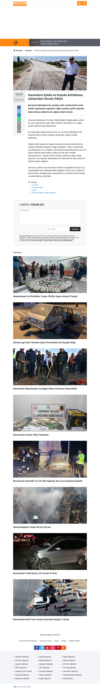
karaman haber (37, 187)
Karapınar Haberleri (22, 679)
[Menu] (79, 3)
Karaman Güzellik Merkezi (28, 641)
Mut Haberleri (68, 679)
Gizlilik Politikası (74, 641)
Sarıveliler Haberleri (70, 671)
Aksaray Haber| (58, 240)
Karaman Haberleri (22, 657)
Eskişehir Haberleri (46, 664)
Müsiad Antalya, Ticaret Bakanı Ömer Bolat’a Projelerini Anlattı (54, 42)
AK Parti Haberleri (69, 664)
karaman (35, 185)
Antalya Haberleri (45, 660)
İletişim (63, 641)
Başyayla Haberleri (22, 675)
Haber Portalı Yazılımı (24, 687)
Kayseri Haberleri (21, 664)
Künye (56, 641)
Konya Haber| (48, 240)
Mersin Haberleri (69, 660)
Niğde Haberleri (69, 657)
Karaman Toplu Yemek (23, 671)
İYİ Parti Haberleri (69, 668)
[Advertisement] (50, 23)
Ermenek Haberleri (46, 671)
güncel (34, 190)
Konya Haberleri (45, 657)
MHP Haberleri (20, 668)
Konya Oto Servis (46, 641)
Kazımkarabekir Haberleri (72, 675)
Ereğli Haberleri (45, 679)
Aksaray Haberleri (22, 660)
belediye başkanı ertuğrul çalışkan (44, 193)
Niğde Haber (68, 240)
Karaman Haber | (38, 240)
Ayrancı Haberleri (45, 675)
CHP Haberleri (44, 668)
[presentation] (21, 42)
